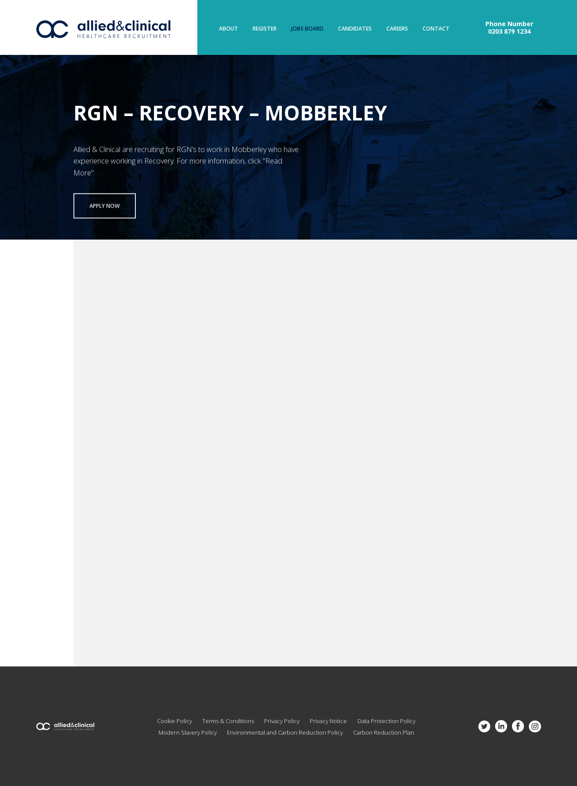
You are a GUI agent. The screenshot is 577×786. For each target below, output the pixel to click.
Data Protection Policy (386, 721)
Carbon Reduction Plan (383, 732)
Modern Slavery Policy (187, 732)
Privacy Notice (328, 721)
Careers (397, 28)
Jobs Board (307, 28)
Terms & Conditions (228, 721)
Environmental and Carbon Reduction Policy (285, 732)
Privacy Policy (282, 721)
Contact (436, 28)
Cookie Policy (174, 721)
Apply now (104, 208)
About (228, 28)
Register (265, 28)
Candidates (355, 28)
